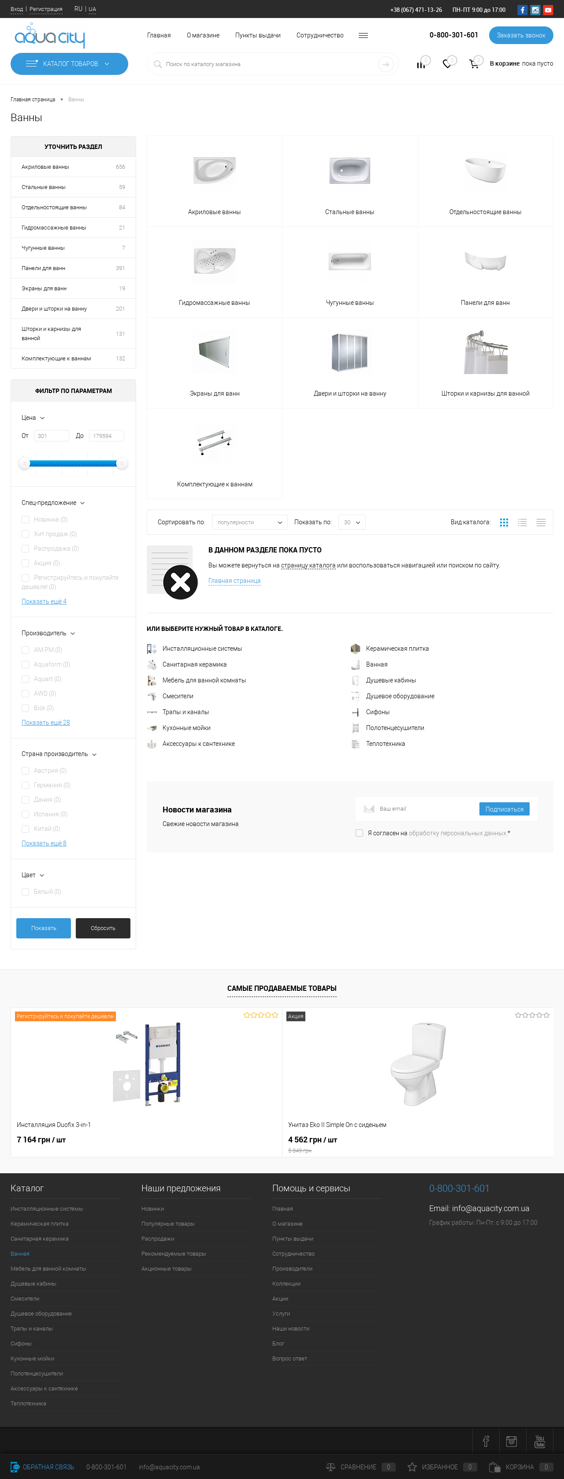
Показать (43, 928)
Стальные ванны (44, 187)
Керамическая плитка (389, 648)
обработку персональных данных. (458, 833)
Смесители (170, 696)
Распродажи (157, 1238)
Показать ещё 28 (46, 722)
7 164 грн (41, 1140)
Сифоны (370, 711)
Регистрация (46, 9)
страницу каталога (308, 565)
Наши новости (290, 1328)
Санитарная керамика (187, 664)
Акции (280, 1298)
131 (120, 333)
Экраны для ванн (44, 288)
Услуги (281, 1313)
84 (122, 207)
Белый (48, 891)
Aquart (48, 678)
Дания (47, 799)
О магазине (203, 35)
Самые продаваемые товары (282, 988)
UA (92, 9)
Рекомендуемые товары (173, 1253)
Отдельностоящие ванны (54, 207)
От (25, 435)
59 (122, 187)
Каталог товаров (69, 64)
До (80, 435)
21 (122, 227)
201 (120, 308)
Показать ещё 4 (44, 601)
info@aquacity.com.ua (491, 1208)
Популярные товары (168, 1223)
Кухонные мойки (179, 727)
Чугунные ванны (43, 248)
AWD (45, 693)
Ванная (369, 664)
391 (120, 268)
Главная (159, 35)
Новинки (152, 1208)
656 (120, 166)
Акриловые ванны (45, 166)
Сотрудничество (320, 35)
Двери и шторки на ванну (54, 308)
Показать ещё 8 (44, 843)
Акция (47, 563)
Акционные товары (166, 1268)
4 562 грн (214, 1144)
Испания (51, 814)
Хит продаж (55, 533)
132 (120, 358)
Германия (52, 785)
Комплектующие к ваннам (56, 358)
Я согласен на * (439, 833)
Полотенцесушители (387, 727)
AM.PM (48, 649)
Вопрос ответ (289, 1358)
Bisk (44, 708)
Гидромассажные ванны (54, 227)
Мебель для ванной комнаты (196, 680)
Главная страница (234, 580)
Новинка (51, 519)
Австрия (50, 770)
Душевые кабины (383, 680)
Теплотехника (377, 743)
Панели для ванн (43, 268)
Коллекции (286, 1283)
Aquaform (52, 664)
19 (122, 288)
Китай (47, 828)
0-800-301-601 (106, 1467)
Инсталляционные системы (194, 648)
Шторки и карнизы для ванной (51, 333)
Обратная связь (42, 1467)
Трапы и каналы (178, 711)
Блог (278, 1343)
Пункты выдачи (258, 35)
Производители (292, 1268)
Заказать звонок (521, 35)
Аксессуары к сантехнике (191, 743)
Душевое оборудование (392, 696)
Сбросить (103, 928)
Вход (17, 9)
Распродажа (56, 548)
